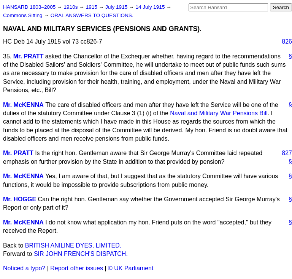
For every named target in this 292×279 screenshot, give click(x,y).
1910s (71, 7)
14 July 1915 (150, 7)
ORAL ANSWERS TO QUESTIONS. (92, 15)
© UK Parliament (130, 268)
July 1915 (117, 7)
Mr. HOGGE (19, 199)
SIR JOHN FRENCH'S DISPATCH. (81, 254)
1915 (92, 7)
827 (287, 153)
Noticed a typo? (24, 268)
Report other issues (76, 268)
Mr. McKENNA (23, 105)
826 (287, 41)
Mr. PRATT (28, 56)
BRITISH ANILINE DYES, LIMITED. (73, 245)
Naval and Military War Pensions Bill (218, 113)
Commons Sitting (23, 15)
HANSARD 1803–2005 (29, 7)
